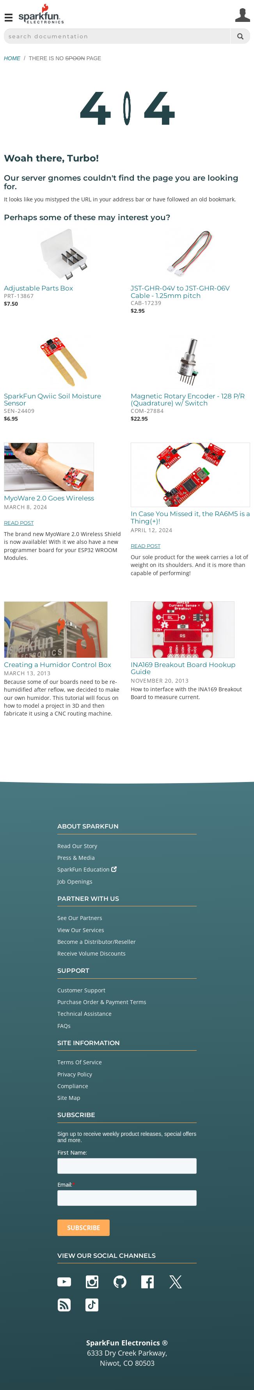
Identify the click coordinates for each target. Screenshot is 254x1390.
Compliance (72, 1086)
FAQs (64, 1025)
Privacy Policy (74, 1074)
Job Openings (74, 881)
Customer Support (81, 990)
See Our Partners (79, 918)
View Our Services (80, 930)
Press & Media (76, 857)
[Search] (240, 36)
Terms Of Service (79, 1062)
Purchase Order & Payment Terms (101, 1002)
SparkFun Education (87, 869)
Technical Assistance (84, 1013)
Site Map (68, 1097)
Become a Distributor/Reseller (96, 941)
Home (12, 58)
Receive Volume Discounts (91, 953)
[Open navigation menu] (8, 21)
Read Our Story (77, 846)
